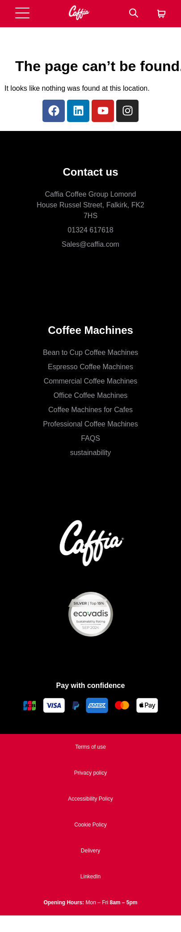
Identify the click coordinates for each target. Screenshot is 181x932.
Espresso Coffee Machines (90, 367)
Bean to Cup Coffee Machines (90, 352)
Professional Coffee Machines (90, 424)
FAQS (90, 438)
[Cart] (161, 14)
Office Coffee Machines (91, 395)
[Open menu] (22, 13)
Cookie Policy (90, 825)
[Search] (133, 13)
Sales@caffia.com (90, 244)
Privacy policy (90, 773)
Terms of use (90, 747)
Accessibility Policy (90, 799)
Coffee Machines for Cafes (90, 409)
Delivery (90, 851)
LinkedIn (90, 876)
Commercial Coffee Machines (91, 381)
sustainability (90, 452)
